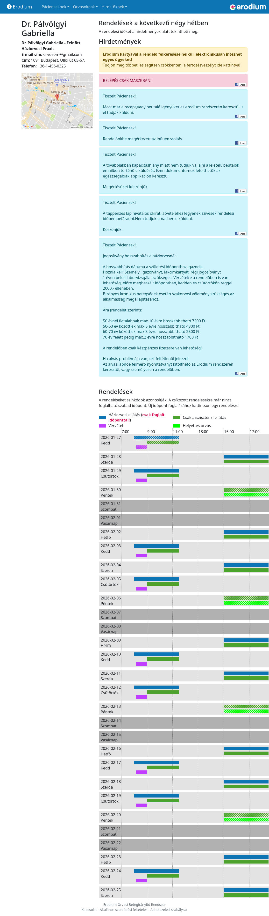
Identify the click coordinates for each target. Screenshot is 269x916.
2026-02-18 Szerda (111, 784)
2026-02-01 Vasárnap (111, 520)
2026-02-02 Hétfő (111, 534)
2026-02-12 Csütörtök (111, 690)
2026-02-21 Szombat (111, 831)
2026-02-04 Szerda (111, 567)
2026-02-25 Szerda (111, 892)
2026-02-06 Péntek (111, 600)
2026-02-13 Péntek (111, 709)
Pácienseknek (54, 6)
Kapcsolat (89, 909)
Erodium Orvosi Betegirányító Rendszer (134, 904)
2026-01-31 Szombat (111, 506)
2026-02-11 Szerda (111, 676)
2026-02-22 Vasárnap (111, 845)
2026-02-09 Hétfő (111, 642)
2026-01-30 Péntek (111, 492)
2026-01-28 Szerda (111, 459)
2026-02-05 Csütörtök (111, 581)
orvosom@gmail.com (62, 54)
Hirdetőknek (113, 6)
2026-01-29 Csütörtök (111, 473)
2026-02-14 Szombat (111, 723)
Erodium (19, 6)
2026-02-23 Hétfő (111, 859)
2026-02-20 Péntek (111, 817)
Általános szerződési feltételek (124, 909)
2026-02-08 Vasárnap (111, 628)
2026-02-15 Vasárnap (111, 737)
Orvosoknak (84, 6)
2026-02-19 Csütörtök (111, 798)
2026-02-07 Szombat (111, 614)
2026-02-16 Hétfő (111, 751)
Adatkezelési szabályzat (168, 909)
